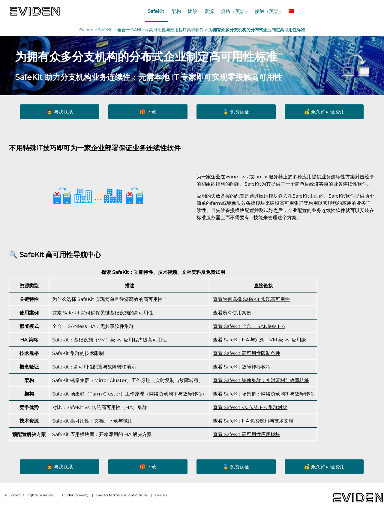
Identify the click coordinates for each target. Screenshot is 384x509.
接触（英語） (269, 11)
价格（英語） (235, 11)
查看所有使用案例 (232, 313)
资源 (209, 11)
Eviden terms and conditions (122, 495)
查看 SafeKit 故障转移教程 (242, 367)
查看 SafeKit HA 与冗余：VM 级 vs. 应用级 (259, 340)
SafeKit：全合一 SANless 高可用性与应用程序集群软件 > (153, 29)
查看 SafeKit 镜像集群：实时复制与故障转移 (261, 380)
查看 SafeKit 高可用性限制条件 (246, 353)
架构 (176, 11)
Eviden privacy (75, 495)
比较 (192, 11)
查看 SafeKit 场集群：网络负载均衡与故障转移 (263, 394)
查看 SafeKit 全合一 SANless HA (249, 326)
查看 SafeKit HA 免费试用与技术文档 (253, 421)
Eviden (161, 495)
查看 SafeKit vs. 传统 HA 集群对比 (250, 407)
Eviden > (88, 29)
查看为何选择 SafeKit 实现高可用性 (251, 299)
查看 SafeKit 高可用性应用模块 (246, 434)
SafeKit (156, 11)
